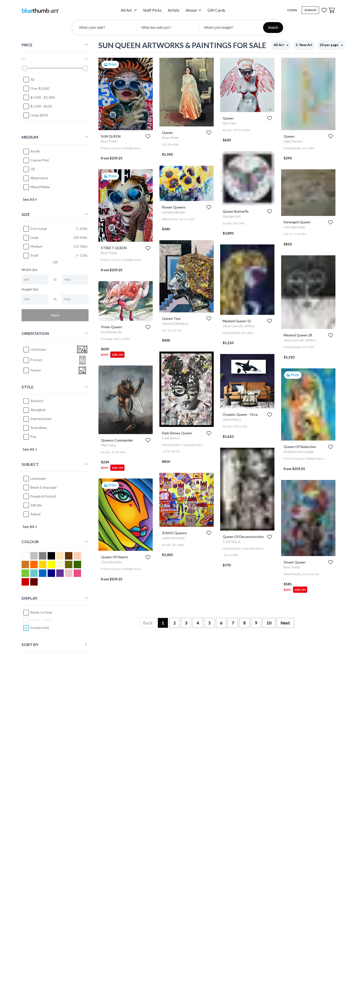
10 (269, 622)
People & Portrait (43, 496)
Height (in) (30, 289)
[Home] (40, 10)
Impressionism (41, 419)
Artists (173, 10)
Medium (32, 246)
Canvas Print (39, 160)
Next (285, 622)
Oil (32, 169)
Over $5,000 (36, 88)
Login (292, 10)
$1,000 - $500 (37, 106)
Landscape (38, 478)
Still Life (35, 505)
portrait (32, 360)
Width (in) (29, 270)
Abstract (36, 401)
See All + (30, 199)
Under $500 (35, 115)
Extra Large (35, 229)
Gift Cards (216, 10)
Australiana (38, 428)
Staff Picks (152, 10)
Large (30, 238)
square (32, 370)
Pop (33, 437)
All (28, 79)
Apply (55, 315)
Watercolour (39, 178)
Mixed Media (40, 187)
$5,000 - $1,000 (39, 97)
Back (147, 622)
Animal (35, 514)
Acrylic (35, 151)
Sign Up (310, 10)
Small (30, 255)
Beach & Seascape (43, 487)
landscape (34, 349)
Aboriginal (37, 410)
